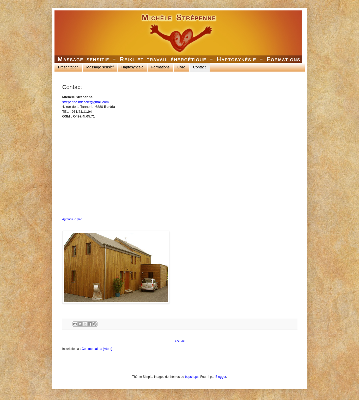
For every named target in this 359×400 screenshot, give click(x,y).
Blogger (220, 377)
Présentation (68, 67)
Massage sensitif (99, 67)
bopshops (191, 377)
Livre (181, 67)
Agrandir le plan (72, 219)
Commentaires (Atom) (97, 349)
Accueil (179, 341)
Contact (199, 67)
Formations (160, 67)
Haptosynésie (132, 67)
